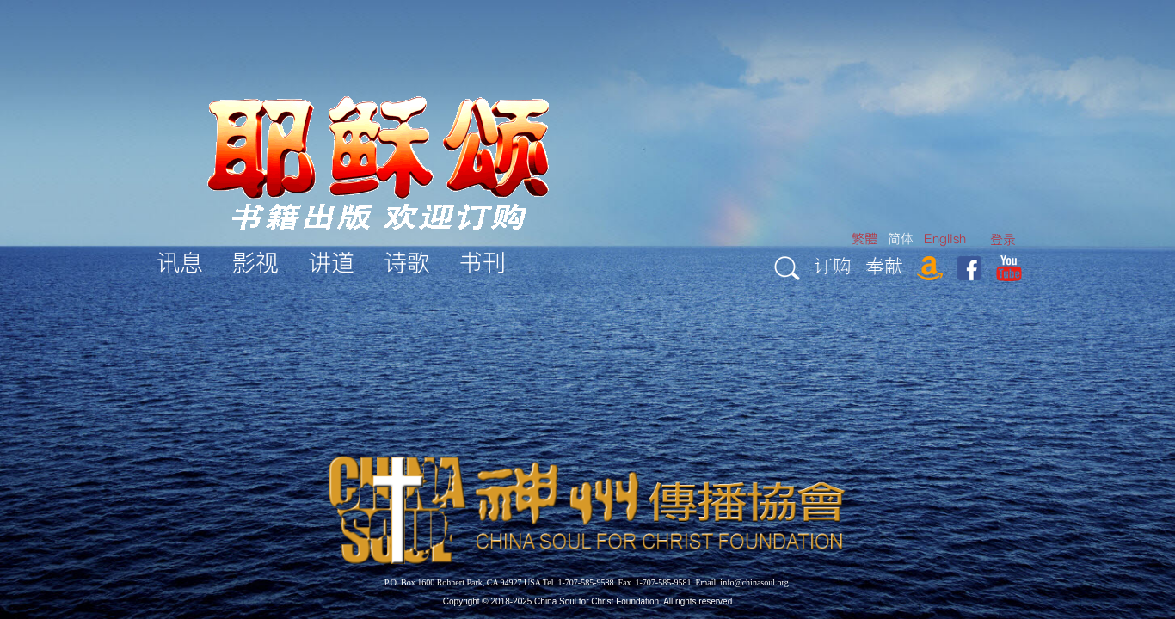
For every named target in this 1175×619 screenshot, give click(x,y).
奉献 (884, 265)
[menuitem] (1003, 239)
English (945, 239)
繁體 (864, 239)
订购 (833, 265)
